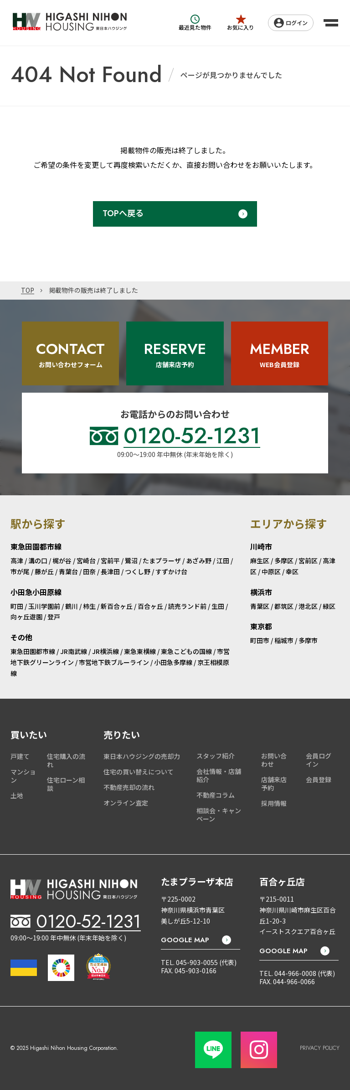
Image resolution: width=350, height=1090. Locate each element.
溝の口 (37, 560)
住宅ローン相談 (66, 784)
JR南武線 (73, 651)
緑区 (329, 606)
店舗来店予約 (274, 783)
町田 (16, 606)
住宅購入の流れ (66, 760)
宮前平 (110, 560)
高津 (16, 560)
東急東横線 (140, 651)
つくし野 (137, 571)
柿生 (89, 606)
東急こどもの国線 (186, 651)
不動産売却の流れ (128, 787)
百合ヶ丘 (150, 606)
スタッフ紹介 (215, 755)
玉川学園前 (44, 606)
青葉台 (68, 571)
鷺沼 (131, 560)
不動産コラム (215, 794)
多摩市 (308, 640)
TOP (27, 290)
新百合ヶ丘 (117, 606)
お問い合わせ (274, 759)
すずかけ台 (171, 571)
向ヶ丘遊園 (26, 616)
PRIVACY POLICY (320, 1048)
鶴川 (71, 606)
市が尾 (20, 571)
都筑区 (283, 606)
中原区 (271, 571)
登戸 (53, 616)
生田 (217, 606)
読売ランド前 (187, 606)
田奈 (89, 571)
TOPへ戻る (123, 213)
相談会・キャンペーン (218, 814)
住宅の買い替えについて (138, 771)
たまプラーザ (162, 560)
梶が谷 (62, 560)
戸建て (20, 756)
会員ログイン (318, 759)
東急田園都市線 (32, 651)
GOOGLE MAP (185, 940)
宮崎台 (86, 560)
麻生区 (259, 560)
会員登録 (318, 779)
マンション (23, 775)
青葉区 (259, 606)
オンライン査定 (125, 802)
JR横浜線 (105, 651)
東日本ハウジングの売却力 (141, 756)
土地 (16, 795)
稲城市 (283, 640)
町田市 (259, 640)
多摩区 (283, 560)
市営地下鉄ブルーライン (114, 662)
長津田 (110, 571)
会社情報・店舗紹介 (218, 775)
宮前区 (308, 560)
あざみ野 (198, 560)
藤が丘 (44, 571)
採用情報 (274, 803)
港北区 (308, 606)
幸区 (292, 571)
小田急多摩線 (173, 662)
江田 (222, 560)
